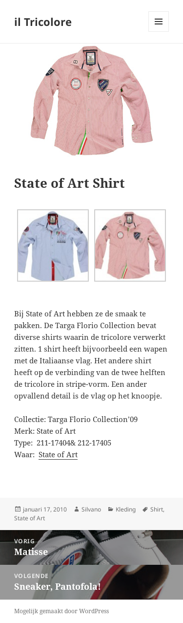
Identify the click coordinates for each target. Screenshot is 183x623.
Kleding (126, 509)
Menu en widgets (159, 31)
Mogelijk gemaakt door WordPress (61, 611)
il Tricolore (43, 21)
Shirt (156, 509)
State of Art (58, 454)
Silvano (91, 509)
